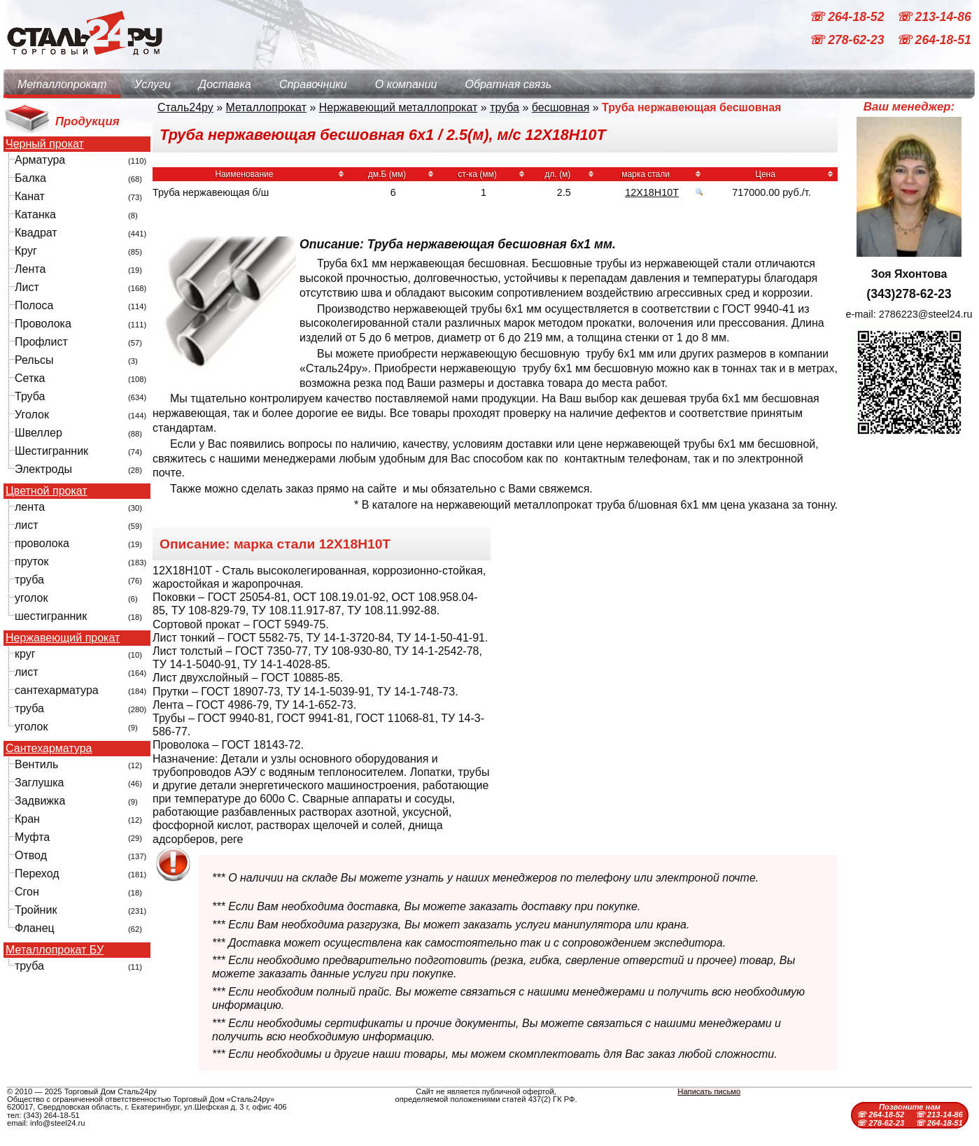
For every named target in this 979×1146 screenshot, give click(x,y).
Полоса (34, 305)
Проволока (43, 324)
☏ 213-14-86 (933, 17)
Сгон (27, 892)
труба (29, 580)
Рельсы (34, 360)
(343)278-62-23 (908, 294)
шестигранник (51, 616)
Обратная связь (508, 84)
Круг (26, 251)
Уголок (32, 414)
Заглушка (39, 782)
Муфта (32, 837)
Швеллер (38, 433)
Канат (30, 196)
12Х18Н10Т (652, 192)
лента (30, 507)
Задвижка (40, 801)
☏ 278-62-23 (848, 41)
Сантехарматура (49, 748)
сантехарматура (57, 690)
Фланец (35, 928)
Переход (37, 873)
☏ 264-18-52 (848, 17)
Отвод (31, 855)
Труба (30, 396)
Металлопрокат (61, 84)
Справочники (313, 84)
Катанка (35, 214)
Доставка (225, 84)
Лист (27, 287)
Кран (27, 819)
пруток (31, 561)
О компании (406, 84)
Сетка (30, 378)
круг (25, 654)
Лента (30, 269)
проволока (42, 543)
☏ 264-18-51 (933, 41)
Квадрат (36, 233)
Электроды (43, 469)
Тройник (36, 910)
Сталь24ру (185, 107)
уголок (31, 598)
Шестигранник (51, 451)
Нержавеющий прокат (63, 638)
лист (26, 525)
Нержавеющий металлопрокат (398, 107)
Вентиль (36, 764)
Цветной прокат (46, 491)
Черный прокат (45, 144)
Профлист (41, 342)
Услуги (152, 84)
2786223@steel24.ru (926, 314)
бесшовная (561, 107)
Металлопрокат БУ (55, 950)
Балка (30, 178)
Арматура (40, 160)
